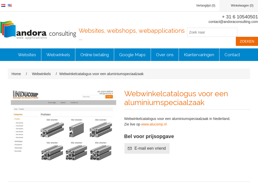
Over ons (165, 54)
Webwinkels (58, 54)
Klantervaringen (199, 54)
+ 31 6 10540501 (240, 16)
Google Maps (132, 54)
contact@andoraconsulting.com (233, 22)
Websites (27, 54)
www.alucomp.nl (154, 124)
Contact (232, 54)
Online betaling (94, 54)
